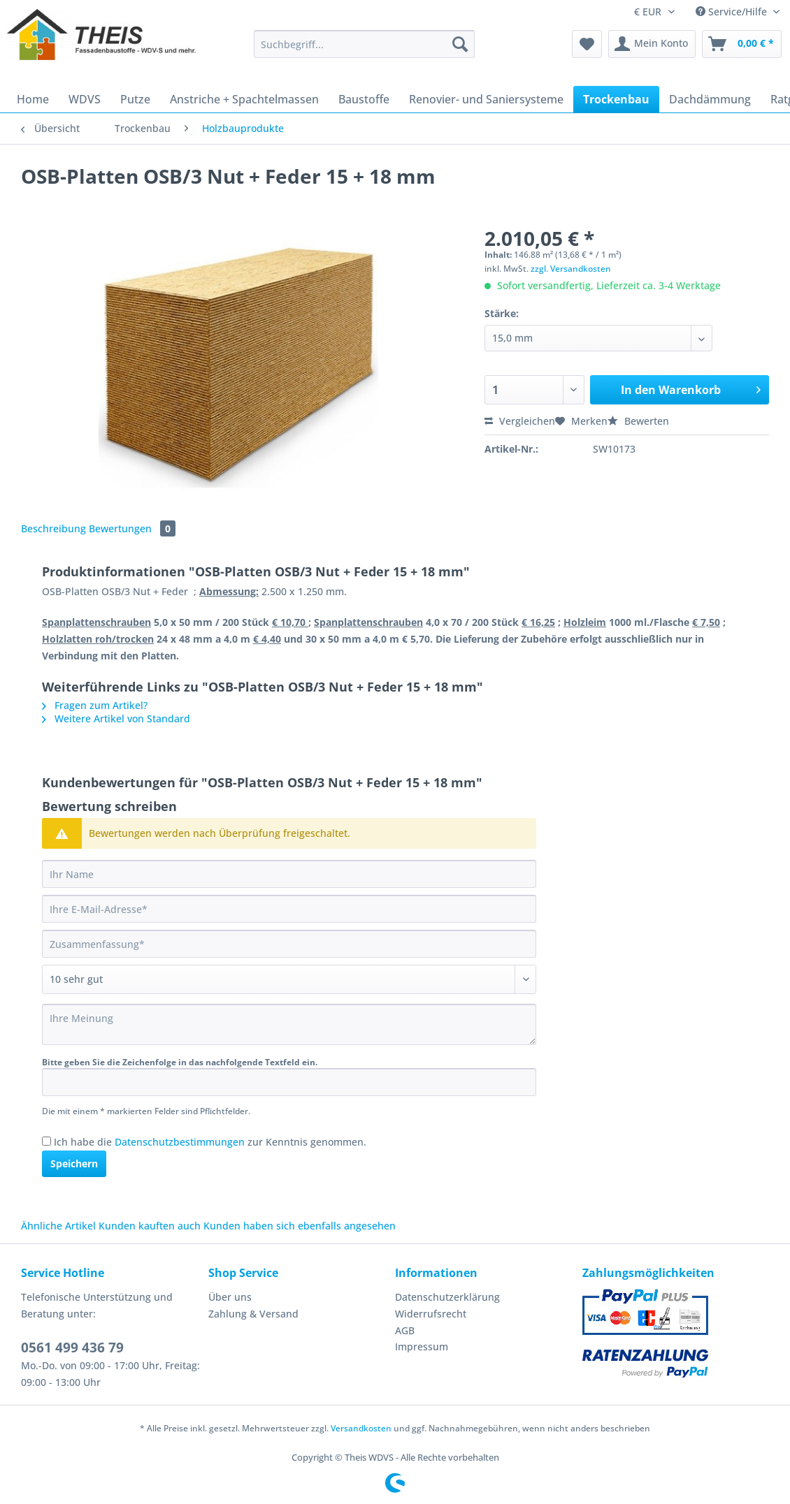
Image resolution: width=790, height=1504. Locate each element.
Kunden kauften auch (150, 1225)
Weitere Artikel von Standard (116, 718)
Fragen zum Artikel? (95, 705)
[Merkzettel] (587, 44)
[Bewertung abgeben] (289, 979)
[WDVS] (84, 99)
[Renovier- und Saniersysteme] (486, 99)
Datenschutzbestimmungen (180, 1141)
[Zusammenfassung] (289, 944)
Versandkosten (361, 1428)
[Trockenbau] (616, 99)
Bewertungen (132, 528)
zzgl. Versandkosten (571, 269)
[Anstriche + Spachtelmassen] (244, 99)
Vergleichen (519, 421)
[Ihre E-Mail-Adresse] (289, 909)
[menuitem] (364, 50)
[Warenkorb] (742, 44)
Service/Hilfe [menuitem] (733, 11)
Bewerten (638, 421)
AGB (405, 1330)
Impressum (421, 1346)
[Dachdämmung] (710, 99)
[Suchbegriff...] (364, 44)
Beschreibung (53, 528)
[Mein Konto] (652, 44)
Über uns (230, 1297)
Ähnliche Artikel (58, 1225)
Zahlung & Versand (253, 1313)
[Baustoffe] (364, 99)
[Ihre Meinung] (289, 1024)
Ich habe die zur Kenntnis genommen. (210, 1141)
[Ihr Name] (289, 874)
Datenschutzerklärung (447, 1297)
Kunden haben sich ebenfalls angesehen (299, 1225)
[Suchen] (460, 44)
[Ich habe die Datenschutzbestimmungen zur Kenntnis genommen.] (46, 1141)
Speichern (74, 1163)
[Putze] (135, 99)
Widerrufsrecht (430, 1313)
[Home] (33, 99)
